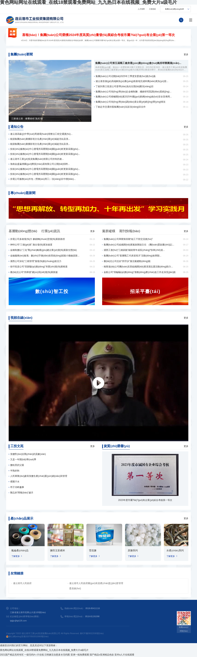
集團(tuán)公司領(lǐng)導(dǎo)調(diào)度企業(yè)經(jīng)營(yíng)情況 (130, 101)
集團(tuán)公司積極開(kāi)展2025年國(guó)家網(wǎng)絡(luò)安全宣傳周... (134, 96)
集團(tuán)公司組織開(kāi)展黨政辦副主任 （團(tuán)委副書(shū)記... (139, 244)
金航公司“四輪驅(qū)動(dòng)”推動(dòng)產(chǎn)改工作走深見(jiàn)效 (140, 272)
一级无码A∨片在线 (34, 654)
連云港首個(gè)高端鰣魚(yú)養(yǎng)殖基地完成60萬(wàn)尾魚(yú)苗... (132, 81)
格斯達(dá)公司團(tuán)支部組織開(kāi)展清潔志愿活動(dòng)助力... (138, 266)
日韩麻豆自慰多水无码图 (57, 654)
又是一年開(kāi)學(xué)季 (23, 459)
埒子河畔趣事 (17, 487)
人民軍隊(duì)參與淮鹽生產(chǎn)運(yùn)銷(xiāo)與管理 (38, 476)
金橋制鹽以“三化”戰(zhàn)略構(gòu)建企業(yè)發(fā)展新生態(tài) (43, 250)
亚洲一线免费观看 (80, 654)
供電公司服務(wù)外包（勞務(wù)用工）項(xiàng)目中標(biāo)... (43, 179)
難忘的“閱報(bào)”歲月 (21, 492)
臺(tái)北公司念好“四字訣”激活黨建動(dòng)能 (127, 261)
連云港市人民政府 (22, 583)
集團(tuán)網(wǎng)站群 (174, 9)
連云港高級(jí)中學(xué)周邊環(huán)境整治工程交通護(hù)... (41, 134)
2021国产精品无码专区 (12, 654)
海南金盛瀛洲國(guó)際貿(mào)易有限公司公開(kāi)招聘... (40, 164)
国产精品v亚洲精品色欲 (102, 654)
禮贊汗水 (14, 481)
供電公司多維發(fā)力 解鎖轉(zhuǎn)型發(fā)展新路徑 (37, 239)
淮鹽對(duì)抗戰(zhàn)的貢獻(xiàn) (28, 454)
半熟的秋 (14, 470)
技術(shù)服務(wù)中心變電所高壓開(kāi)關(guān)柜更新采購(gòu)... (45, 149)
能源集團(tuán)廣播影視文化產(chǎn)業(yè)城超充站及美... (40, 139)
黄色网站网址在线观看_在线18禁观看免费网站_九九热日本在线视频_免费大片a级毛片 (44, 650)
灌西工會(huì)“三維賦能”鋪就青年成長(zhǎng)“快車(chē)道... (134, 250)
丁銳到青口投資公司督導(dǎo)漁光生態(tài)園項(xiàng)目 (125, 86)
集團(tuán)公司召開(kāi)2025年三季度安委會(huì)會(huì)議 (125, 76)
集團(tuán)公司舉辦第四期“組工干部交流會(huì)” (128, 239)
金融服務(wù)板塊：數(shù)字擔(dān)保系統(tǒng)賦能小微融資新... (44, 255)
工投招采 (152, 9)
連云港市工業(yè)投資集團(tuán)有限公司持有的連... (37, 159)
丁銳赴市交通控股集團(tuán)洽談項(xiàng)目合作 (121, 106)
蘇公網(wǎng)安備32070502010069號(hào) (27, 636)
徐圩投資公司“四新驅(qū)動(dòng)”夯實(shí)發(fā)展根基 (39, 266)
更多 (186, 54)
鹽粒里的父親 (17, 465)
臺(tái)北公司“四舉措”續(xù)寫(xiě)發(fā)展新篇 (34, 272)
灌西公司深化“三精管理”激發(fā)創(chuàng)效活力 (35, 261)
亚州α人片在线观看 (124, 654)
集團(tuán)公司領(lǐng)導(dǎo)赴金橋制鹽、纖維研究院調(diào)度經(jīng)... (133, 91)
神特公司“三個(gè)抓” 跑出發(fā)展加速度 (31, 244)
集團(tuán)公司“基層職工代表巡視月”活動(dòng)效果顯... (132, 255)
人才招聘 (141, 9)
